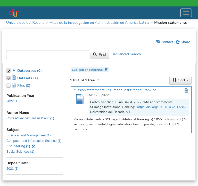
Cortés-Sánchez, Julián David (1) (30, 118)
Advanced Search (127, 54)
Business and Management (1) (28, 135)
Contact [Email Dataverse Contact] (164, 42)
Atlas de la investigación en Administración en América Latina (99, 22)
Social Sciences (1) (20, 151)
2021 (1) (12, 169)
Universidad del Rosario (25, 22)
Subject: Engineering (90, 69)
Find (99, 54)
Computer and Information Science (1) (34, 141)
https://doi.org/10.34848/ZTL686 (161, 107)
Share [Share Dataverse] (183, 42)
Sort (180, 80)
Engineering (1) (20, 146)
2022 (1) (12, 101)
